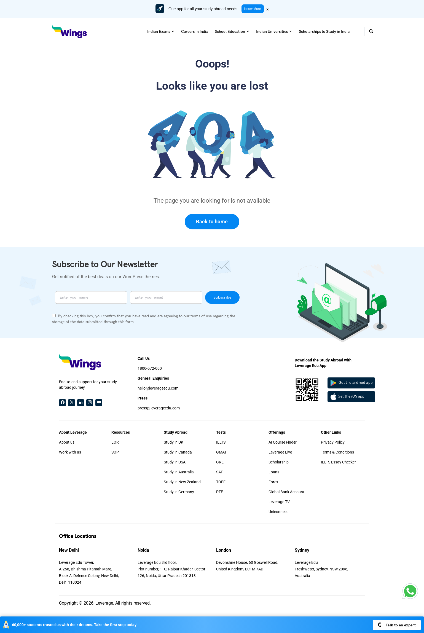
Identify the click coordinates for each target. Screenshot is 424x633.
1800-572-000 (150, 368)
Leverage (104, 603)
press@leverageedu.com (159, 408)
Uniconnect (278, 511)
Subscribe (222, 297)
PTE (219, 492)
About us (66, 442)
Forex (273, 482)
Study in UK (173, 442)
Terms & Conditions (337, 452)
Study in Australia (179, 472)
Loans (274, 472)
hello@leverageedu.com (158, 388)
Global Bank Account (286, 492)
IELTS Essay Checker (338, 462)
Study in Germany (179, 492)
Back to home (212, 221)
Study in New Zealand (182, 482)
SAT (219, 472)
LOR (115, 442)
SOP (115, 452)
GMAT (221, 452)
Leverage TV (279, 502)
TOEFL (222, 482)
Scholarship (279, 462)
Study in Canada (178, 452)
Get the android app (352, 383)
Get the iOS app (348, 396)
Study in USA (175, 462)
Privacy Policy (333, 442)
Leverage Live (280, 452)
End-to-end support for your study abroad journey (88, 385)
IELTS (221, 442)
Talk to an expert (396, 624)
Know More (252, 9)
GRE (220, 462)
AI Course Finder (283, 442)
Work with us (70, 452)
